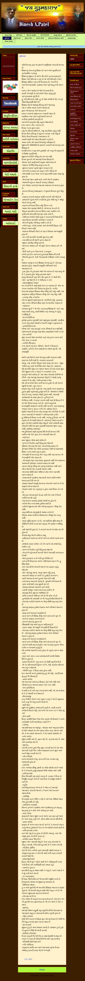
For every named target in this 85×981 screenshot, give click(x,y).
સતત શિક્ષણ (74, 122)
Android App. (72, 38)
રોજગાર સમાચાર (75, 154)
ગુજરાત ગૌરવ (28, 38)
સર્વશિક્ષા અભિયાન (75, 147)
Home (42, 970)
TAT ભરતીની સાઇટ (76, 88)
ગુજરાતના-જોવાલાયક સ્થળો (56, 38)
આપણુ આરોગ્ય (58, 35)
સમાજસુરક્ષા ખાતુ (75, 118)
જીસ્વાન (72, 135)
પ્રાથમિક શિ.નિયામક (73, 114)
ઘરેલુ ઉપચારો (16, 38)
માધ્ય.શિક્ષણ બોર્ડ (75, 96)
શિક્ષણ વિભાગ (74, 99)
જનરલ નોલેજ (40, 38)
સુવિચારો (7, 38)
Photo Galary (9, 41)
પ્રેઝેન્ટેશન (19, 35)
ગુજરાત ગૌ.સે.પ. (75, 144)
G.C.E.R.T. (73, 132)
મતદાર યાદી (73, 150)
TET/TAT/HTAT (44, 35)
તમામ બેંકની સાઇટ (76, 103)
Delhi (72, 59)
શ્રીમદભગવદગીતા (71, 35)
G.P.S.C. (73, 110)
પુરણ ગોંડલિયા (74, 84)
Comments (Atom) (47, 976)
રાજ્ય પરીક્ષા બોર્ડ (75, 125)
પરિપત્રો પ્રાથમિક (31, 35)
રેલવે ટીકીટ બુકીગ (75, 106)
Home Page (8, 35)
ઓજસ (72, 128)
